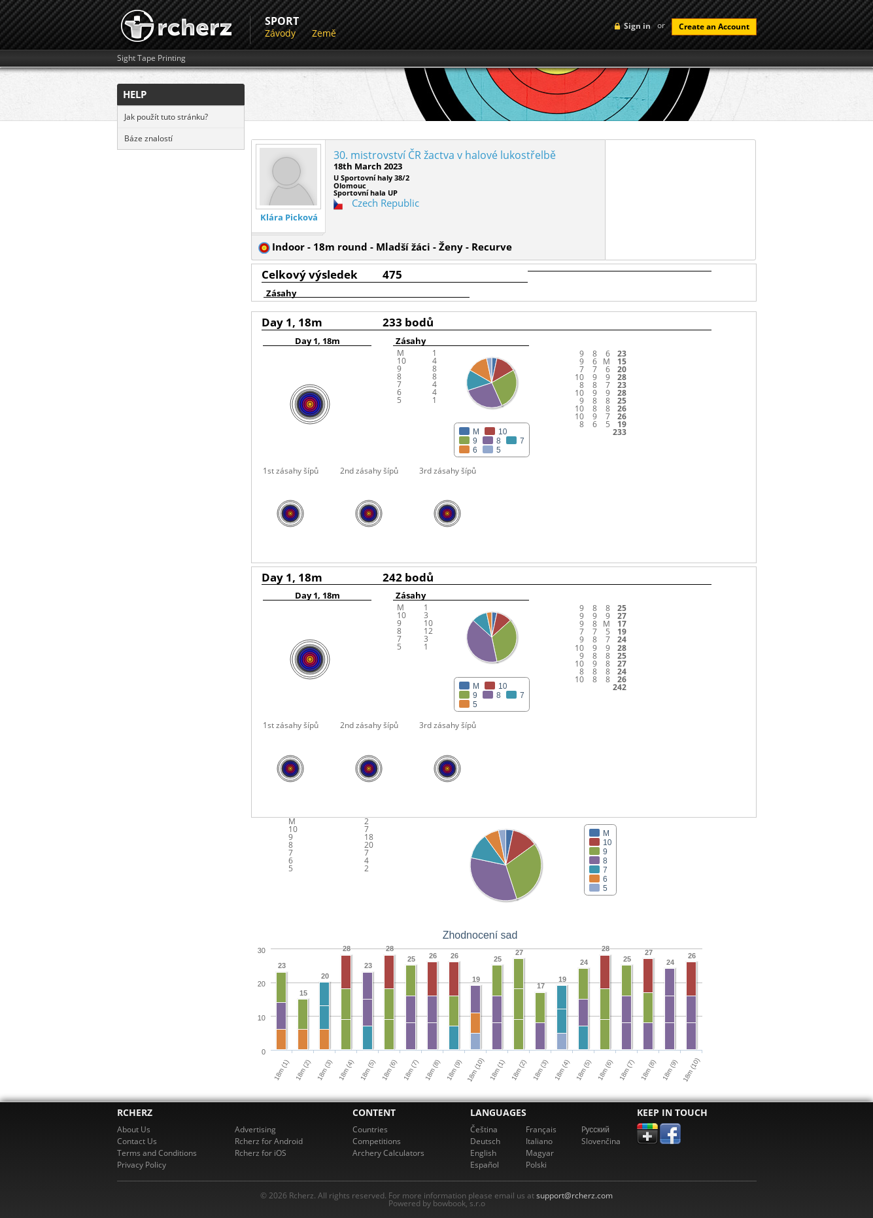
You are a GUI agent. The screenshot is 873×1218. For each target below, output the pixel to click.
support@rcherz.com (574, 1195)
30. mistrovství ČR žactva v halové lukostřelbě (445, 155)
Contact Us (137, 1141)
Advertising (255, 1129)
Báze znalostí (148, 138)
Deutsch (485, 1141)
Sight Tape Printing (151, 58)
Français (541, 1129)
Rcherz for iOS (260, 1152)
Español (484, 1164)
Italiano (539, 1141)
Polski (536, 1164)
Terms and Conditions (157, 1152)
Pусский (595, 1129)
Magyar (540, 1152)
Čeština (484, 1129)
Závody (280, 33)
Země (324, 33)
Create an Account (714, 26)
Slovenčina (601, 1141)
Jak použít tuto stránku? (166, 116)
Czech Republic (385, 202)
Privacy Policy (141, 1164)
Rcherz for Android (269, 1141)
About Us (133, 1129)
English (483, 1152)
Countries (370, 1129)
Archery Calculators (388, 1152)
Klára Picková (289, 217)
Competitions (376, 1141)
